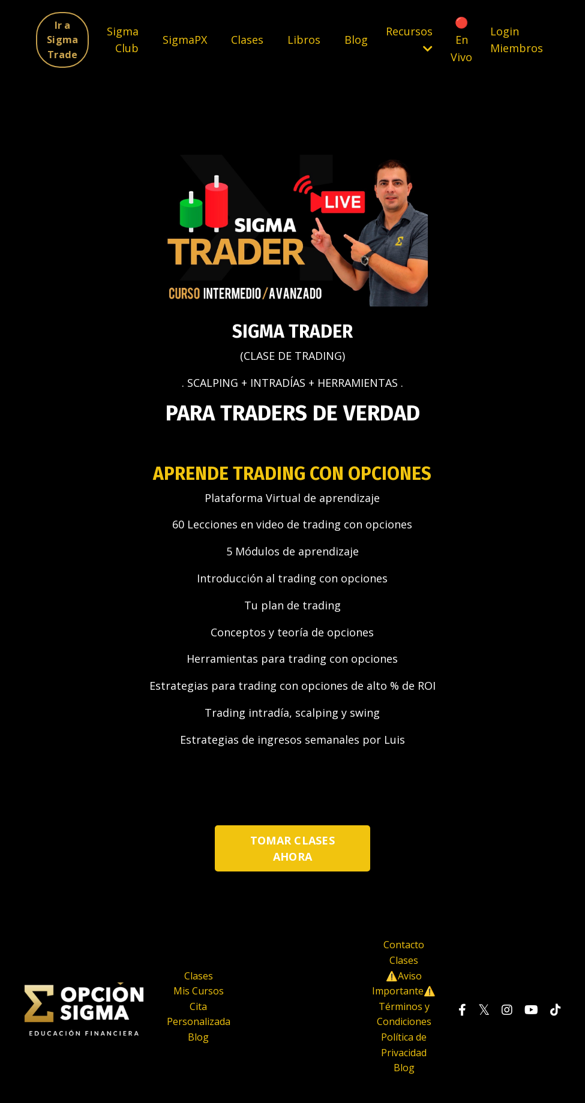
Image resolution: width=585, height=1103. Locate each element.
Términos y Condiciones (404, 1014)
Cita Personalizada (198, 1014)
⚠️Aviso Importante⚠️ (404, 983)
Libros (303, 39)
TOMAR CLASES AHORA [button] (292, 848)
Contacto (403, 944)
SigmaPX (185, 39)
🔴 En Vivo (461, 39)
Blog (356, 39)
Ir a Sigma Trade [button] (62, 40)
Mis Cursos (198, 990)
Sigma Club (123, 40)
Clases (247, 39)
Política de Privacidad (404, 1044)
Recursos (409, 39)
